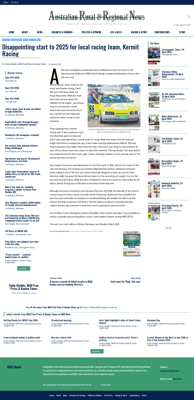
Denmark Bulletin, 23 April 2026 (172, 184)
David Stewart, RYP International (18, 151)
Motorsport (16, 40)
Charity (6, 40)
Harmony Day (153, 320)
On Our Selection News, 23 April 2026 (173, 95)
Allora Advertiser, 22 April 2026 (172, 118)
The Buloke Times (169, 143)
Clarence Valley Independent (173, 79)
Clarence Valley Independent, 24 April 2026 (172, 74)
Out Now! (154, 43)
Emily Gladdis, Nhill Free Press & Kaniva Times (25, 64)
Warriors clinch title (61, 337)
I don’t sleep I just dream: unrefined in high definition (23, 110)
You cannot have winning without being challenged (21, 147)
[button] (188, 16)
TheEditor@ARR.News (169, 370)
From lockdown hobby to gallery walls (22, 337)
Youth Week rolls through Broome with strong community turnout (21, 123)
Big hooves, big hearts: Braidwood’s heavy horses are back (22, 160)
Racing (32, 40)
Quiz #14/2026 (12, 77)
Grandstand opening (61, 320)
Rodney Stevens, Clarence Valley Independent (18, 261)
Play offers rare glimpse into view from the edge (21, 243)
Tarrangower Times (169, 54)
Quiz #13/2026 (12, 88)
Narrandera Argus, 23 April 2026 (172, 162)
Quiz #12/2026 (12, 98)
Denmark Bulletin (169, 188)
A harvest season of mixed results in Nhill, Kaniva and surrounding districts (71, 283)
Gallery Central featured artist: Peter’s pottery (118, 339)
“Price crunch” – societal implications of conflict (18, 256)
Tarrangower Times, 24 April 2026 (173, 51)
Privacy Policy (106, 384)
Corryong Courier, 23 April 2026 (172, 207)
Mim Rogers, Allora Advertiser (17, 224)
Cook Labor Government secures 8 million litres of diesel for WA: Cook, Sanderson (23, 174)
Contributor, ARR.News (14, 115)
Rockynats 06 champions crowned (22, 135)
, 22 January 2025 (86, 231)
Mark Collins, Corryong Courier (171, 211)
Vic (39, 40)
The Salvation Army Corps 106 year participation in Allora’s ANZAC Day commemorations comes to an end (22, 218)
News (26, 40)
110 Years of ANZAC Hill (16, 231)
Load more (24, 268)
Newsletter (178, 378)
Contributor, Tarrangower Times (18, 234)
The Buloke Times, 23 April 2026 (172, 140)
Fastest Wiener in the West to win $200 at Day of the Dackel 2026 (167, 339)
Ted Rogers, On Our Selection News (174, 100)
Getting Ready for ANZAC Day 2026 (21, 320)
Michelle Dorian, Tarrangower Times (19, 247)
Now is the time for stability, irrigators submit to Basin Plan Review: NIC (20, 189)
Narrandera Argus (169, 166)
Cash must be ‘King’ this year (125, 281)
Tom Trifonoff (10, 81)
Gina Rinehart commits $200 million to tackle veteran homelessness (22, 204)
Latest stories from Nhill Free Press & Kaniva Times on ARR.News (38, 314)
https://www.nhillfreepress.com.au (23, 293)
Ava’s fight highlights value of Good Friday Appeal (119, 321)
